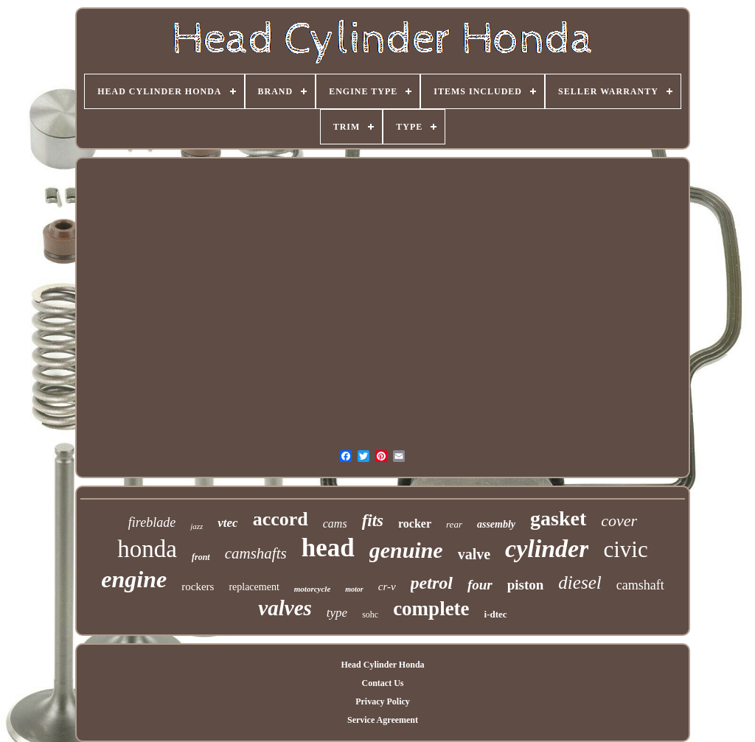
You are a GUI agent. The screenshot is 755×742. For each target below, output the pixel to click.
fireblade (151, 522)
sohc (370, 614)
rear (454, 524)
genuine (406, 550)
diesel (579, 582)
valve (474, 554)
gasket (558, 518)
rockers (197, 586)
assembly (496, 524)
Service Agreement (382, 720)
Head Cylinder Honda (382, 664)
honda (147, 549)
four (480, 584)
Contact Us (382, 683)
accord (280, 519)
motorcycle (312, 588)
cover (619, 520)
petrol (432, 582)
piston (525, 584)
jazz (196, 526)
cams (335, 523)
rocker (414, 523)
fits (372, 520)
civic (625, 549)
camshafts (256, 553)
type (337, 613)
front (201, 557)
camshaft (640, 585)
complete (431, 609)
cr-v (387, 586)
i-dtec (495, 614)
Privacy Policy (382, 701)
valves (284, 608)
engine (134, 579)
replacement (254, 586)
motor (354, 589)
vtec (227, 523)
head (328, 547)
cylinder (546, 548)
